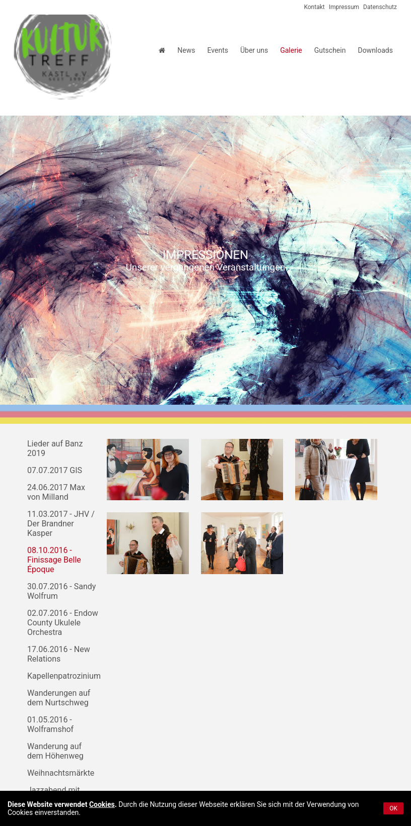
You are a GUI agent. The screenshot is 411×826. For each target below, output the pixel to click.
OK (393, 808)
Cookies (102, 804)
